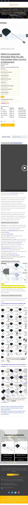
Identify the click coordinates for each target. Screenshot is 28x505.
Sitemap (13, 465)
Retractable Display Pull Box (7, 467)
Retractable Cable (5, 215)
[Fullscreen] (26, 158)
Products (9, 12)
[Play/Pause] (1, 158)
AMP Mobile (18, 465)
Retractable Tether (19, 12)
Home (2, 12)
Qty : (2, 121)
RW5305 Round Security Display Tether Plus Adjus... (7, 425)
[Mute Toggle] (24, 158)
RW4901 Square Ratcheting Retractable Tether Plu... (21, 425)
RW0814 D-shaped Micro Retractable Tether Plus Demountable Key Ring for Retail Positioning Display (12, 375)
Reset (2, 97)
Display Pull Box (16, 467)
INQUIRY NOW (14, 442)
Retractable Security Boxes (9, 468)
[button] (27, 35)
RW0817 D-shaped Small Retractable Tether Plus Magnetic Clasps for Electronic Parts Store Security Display (13, 380)
